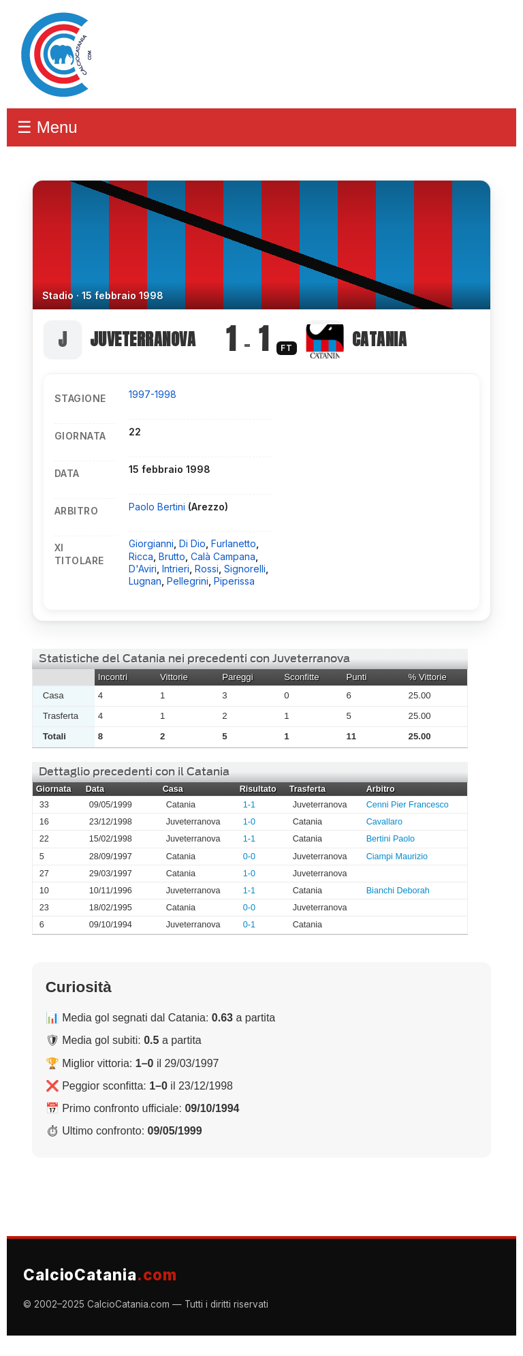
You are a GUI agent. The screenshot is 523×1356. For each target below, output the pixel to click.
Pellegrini (187, 581)
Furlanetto (233, 543)
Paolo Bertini (158, 506)
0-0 (249, 856)
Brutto (172, 556)
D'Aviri (143, 568)
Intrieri (175, 568)
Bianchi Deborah (398, 890)
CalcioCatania (100, 1274)
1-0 (249, 822)
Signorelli (245, 568)
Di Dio (192, 543)
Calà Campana (223, 556)
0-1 (249, 924)
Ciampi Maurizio (397, 856)
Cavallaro (384, 822)
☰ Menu (47, 127)
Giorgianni (151, 543)
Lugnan (145, 581)
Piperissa (234, 581)
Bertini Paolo (390, 839)
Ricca (141, 556)
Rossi (207, 568)
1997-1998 (152, 394)
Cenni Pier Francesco (407, 805)
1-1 (249, 805)
